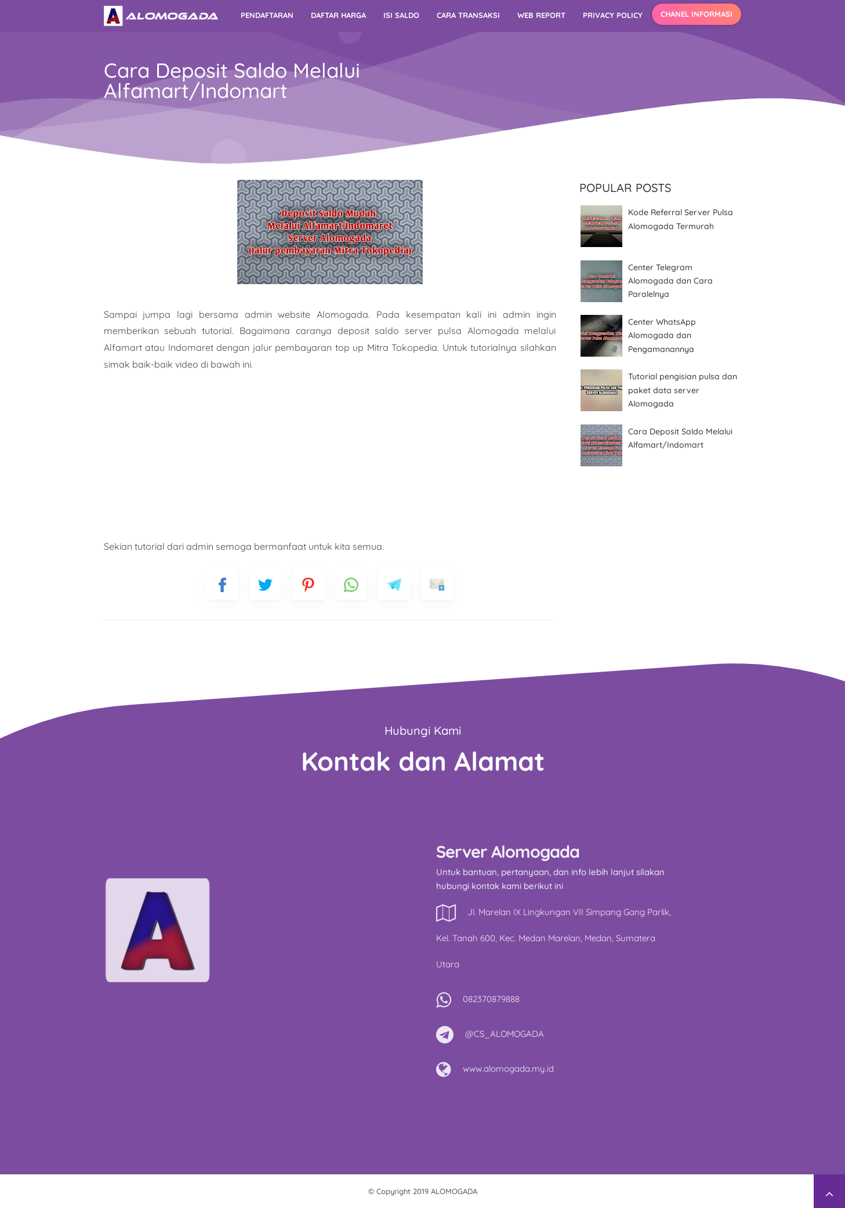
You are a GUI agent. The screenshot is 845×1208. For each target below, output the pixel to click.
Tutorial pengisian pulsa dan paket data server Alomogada (682, 390)
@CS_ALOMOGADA (667, 1033)
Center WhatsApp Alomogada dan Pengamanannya (662, 335)
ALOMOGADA (454, 1191)
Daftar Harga (338, 15)
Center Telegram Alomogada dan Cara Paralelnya (670, 281)
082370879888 (654, 998)
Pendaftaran (267, 15)
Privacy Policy (613, 15)
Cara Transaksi (468, 15)
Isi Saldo (401, 15)
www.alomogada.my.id (671, 1068)
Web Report (541, 15)
